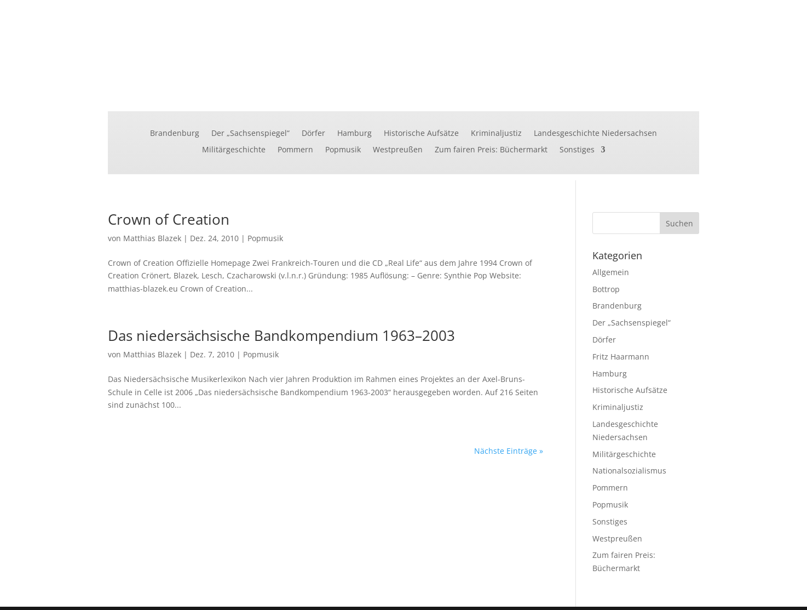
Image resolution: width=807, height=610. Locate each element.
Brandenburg (174, 133)
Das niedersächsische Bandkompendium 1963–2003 (281, 335)
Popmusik (343, 150)
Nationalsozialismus (629, 470)
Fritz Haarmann (620, 356)
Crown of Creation (168, 219)
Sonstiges (577, 150)
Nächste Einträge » (508, 451)
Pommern (295, 150)
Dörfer (313, 133)
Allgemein (610, 272)
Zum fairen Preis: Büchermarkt (491, 150)
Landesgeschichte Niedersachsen (595, 133)
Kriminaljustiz (496, 133)
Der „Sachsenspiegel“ (250, 133)
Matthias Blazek (152, 238)
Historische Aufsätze (421, 133)
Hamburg (354, 133)
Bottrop (606, 289)
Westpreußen (398, 150)
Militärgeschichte (234, 150)
